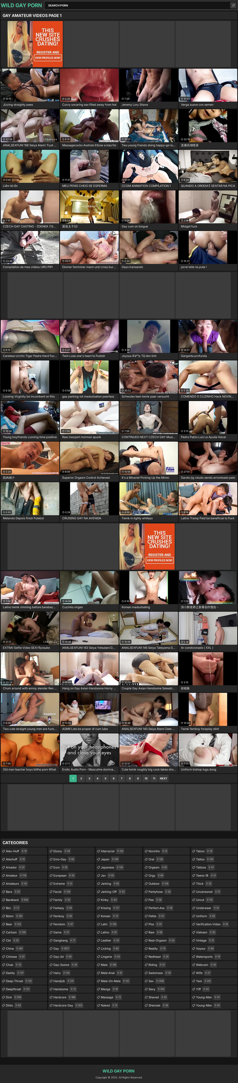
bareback (17, 900)
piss (156, 924)
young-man (208, 997)
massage (111, 997)
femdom (63, 924)
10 (146, 778)
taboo (204, 851)
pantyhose (160, 891)
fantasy (63, 908)
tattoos (205, 867)
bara (13, 891)
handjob (64, 981)
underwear (208, 908)
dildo (14, 1005)
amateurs (17, 883)
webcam (206, 965)
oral (156, 859)
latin (109, 924)
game (61, 932)
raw (156, 932)
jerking (110, 883)
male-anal (112, 973)
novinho (158, 851)
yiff (203, 989)
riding (157, 965)
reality (157, 948)
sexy (157, 989)
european (64, 875)
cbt (13, 940)
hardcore (64, 997)
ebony (62, 851)
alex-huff (16, 851)
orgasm (158, 867)
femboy (63, 916)
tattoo (205, 859)
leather (110, 940)
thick (204, 883)
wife (203, 973)
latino (109, 932)
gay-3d (63, 956)
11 (154, 778)
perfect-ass (161, 908)
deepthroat (18, 989)
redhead (159, 956)
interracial (112, 851)
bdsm (14, 916)
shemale (159, 1005)
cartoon (16, 932)
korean (110, 916)
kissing (110, 908)
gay (61, 948)
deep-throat (19, 981)
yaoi (204, 981)
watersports (208, 956)
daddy (15, 973)
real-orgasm (162, 940)
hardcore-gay (68, 1005)
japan (110, 859)
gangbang (64, 940)
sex (157, 981)
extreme (63, 883)
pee (155, 900)
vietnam (206, 932)
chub (14, 965)
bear (14, 924)
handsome (65, 989)
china (15, 948)
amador (15, 867)
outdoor (159, 883)
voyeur (205, 948)
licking (110, 948)
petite (157, 916)
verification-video (212, 924)
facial (62, 891)
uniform (206, 916)
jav (108, 875)
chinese (16, 956)
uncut (205, 900)
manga (110, 989)
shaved (158, 997)
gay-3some (65, 965)
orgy (156, 875)
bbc (13, 908)
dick (14, 997)
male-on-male (115, 981)
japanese (112, 867)
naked (109, 1005)
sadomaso (160, 973)
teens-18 (206, 875)
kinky (109, 900)
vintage (205, 940)
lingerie (111, 956)
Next (163, 778)
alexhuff (16, 859)
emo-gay (64, 859)
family (62, 900)
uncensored (208, 891)
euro (60, 867)
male (109, 965)
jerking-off (113, 891)
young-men (208, 1005)
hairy (61, 973)
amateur (16, 875)
